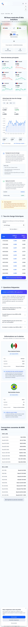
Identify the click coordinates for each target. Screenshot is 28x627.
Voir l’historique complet (19, 143)
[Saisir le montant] (14, 41)
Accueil (2, 13)
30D (7, 103)
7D (4, 103)
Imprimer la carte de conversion (14, 499)
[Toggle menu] (26, 3)
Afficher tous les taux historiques (14, 277)
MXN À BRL (7, 13)
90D (11, 103)
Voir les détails (14, 229)
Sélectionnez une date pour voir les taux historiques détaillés (13, 221)
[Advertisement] (14, 8)
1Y (13, 103)
